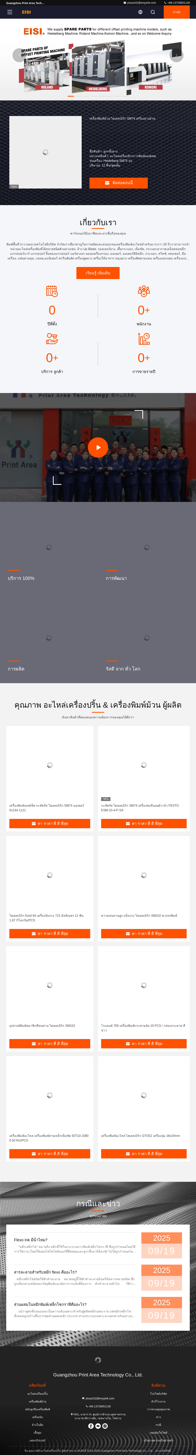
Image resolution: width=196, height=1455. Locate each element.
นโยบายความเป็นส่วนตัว (158, 1440)
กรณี (158, 1424)
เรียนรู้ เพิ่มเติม (98, 273)
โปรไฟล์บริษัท (158, 1393)
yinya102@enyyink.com (139, 2)
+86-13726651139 (177, 2)
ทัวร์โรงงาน (158, 1401)
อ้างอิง (176, 12)
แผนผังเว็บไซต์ (158, 1432)
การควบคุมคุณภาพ (158, 1409)
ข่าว (158, 1417)
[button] (71, 96)
